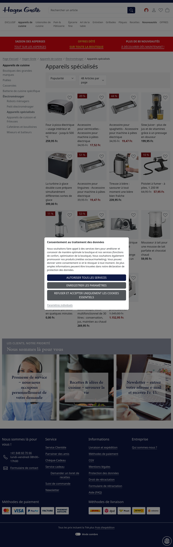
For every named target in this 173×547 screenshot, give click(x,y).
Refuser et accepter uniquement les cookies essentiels (86, 295)
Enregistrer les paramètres (86, 285)
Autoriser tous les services (86, 278)
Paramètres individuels (60, 305)
